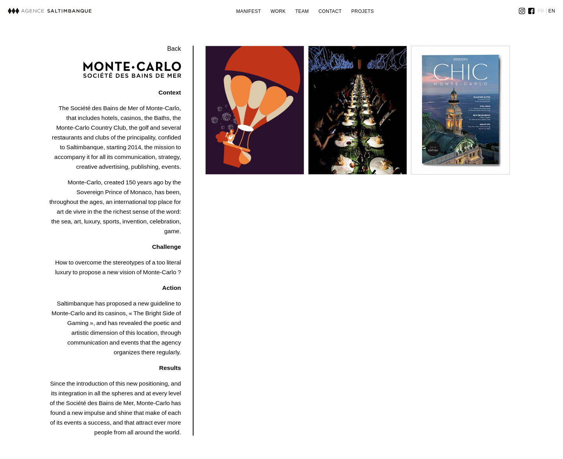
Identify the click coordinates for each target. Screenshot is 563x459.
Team (302, 11)
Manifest (248, 11)
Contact (330, 11)
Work (278, 11)
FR (541, 11)
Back (174, 48)
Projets (362, 11)
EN (552, 11)
